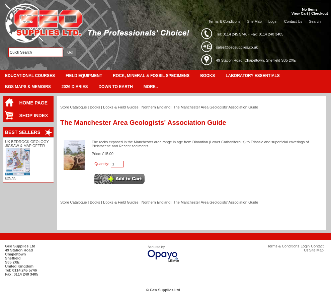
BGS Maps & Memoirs (28, 86)
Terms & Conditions (224, 21)
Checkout (319, 13)
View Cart (300, 13)
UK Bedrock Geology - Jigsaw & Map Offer (28, 144)
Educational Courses (30, 75)
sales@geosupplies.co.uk (237, 47)
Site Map (254, 21)
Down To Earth (115, 86)
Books (207, 75)
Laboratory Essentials (253, 75)
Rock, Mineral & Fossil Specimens (151, 75)
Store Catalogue (73, 107)
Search (315, 21)
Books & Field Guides (121, 107)
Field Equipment (84, 75)
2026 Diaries (75, 86)
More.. (151, 86)
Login (272, 21)
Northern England (156, 107)
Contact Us (293, 21)
